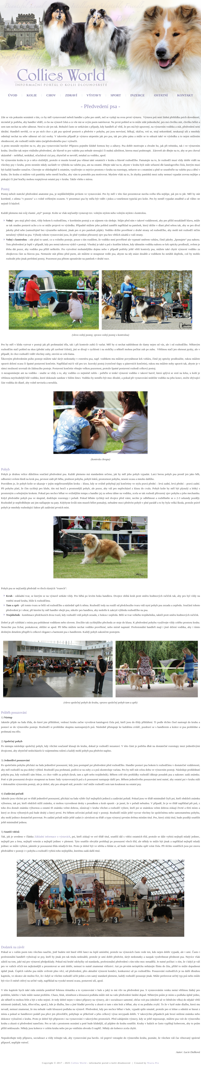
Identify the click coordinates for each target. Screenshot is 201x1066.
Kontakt (185, 95)
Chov (51, 95)
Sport (116, 95)
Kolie (32, 95)
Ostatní (161, 95)
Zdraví (71, 95)
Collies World (78, 1063)
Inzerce (137, 95)
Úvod (12, 95)
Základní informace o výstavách (52, 836)
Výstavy (94, 95)
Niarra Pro (153, 1063)
